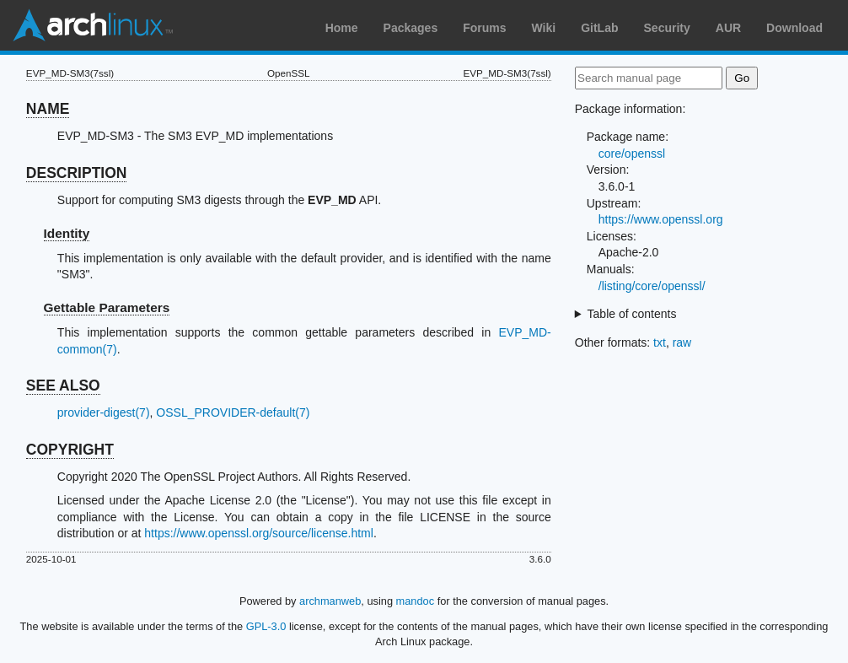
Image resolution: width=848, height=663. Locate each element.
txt (659, 342)
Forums (484, 28)
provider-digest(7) (103, 412)
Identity (67, 233)
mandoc (415, 601)
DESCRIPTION (76, 172)
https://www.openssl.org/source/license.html (258, 533)
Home (341, 28)
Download (794, 28)
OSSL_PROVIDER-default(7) (232, 412)
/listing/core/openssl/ (652, 286)
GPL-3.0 (266, 626)
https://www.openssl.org (660, 219)
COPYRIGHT (70, 449)
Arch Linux (93, 25)
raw (682, 342)
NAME (48, 108)
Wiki (544, 28)
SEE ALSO (63, 385)
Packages (411, 28)
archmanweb (330, 601)
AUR (728, 28)
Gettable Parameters (107, 307)
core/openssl (631, 153)
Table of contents (632, 314)
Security (667, 28)
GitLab (599, 28)
